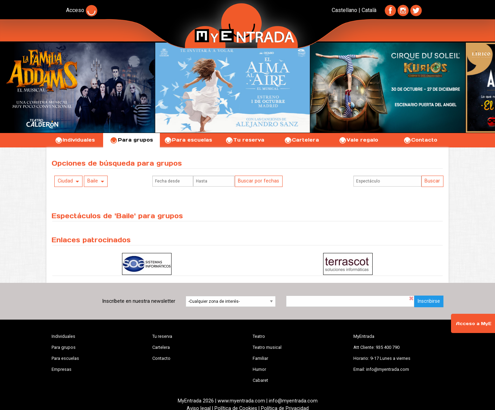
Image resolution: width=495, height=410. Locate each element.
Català (369, 10)
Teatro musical (267, 347)
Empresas (62, 369)
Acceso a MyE (473, 323)
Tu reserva (244, 140)
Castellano (344, 10)
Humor (259, 369)
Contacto (420, 140)
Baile (92, 181)
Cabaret (260, 380)
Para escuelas (188, 140)
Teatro (259, 336)
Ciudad (65, 181)
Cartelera (301, 140)
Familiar (260, 358)
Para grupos (131, 140)
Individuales (75, 140)
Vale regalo (358, 140)
